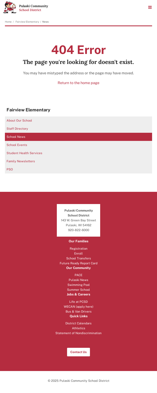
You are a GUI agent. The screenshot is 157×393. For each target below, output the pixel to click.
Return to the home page (78, 83)
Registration (78, 248)
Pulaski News (78, 280)
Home (8, 21)
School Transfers (78, 258)
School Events (17, 145)
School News (16, 136)
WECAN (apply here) (78, 306)
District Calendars (78, 323)
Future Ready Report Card (79, 263)
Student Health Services (24, 153)
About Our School (19, 120)
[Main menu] (150, 7)
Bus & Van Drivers (79, 311)
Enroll (78, 253)
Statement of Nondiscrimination (78, 333)
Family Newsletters (21, 161)
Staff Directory (17, 128)
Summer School (78, 289)
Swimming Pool (78, 285)
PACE (78, 275)
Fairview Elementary (27, 21)
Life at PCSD (78, 301)
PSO (10, 169)
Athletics (78, 328)
